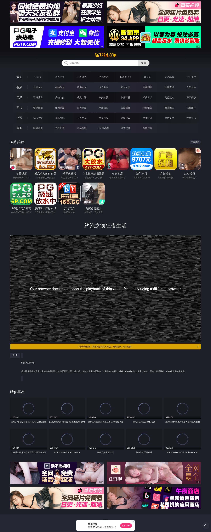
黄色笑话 (169, 117)
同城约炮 (38, 128)
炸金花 (147, 77)
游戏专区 (103, 77)
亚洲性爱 (38, 97)
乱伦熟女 (169, 97)
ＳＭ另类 (191, 87)
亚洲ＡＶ (38, 87)
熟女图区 (169, 107)
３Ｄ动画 (103, 87)
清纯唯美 (147, 107)
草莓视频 (81, 128)
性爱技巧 (191, 117)
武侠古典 (103, 117)
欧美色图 (81, 107)
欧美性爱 (103, 97)
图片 (19, 108)
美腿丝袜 (125, 107)
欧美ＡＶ (81, 87)
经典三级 (147, 97)
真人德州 (59, 77)
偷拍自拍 (59, 97)
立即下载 (126, 525)
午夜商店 (59, 128)
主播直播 (169, 87)
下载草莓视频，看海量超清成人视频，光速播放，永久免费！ (138, 346)
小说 (19, 118)
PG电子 (38, 77)
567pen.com (105, 55)
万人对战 (81, 77)
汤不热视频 (103, 128)
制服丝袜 (125, 97)
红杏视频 (125, 128)
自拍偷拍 (59, 87)
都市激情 (38, 117)
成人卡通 (81, 97)
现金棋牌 (169, 77)
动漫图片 (103, 107)
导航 (19, 128)
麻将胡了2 (125, 77)
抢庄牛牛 (191, 77)
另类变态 (191, 97)
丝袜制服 (147, 87)
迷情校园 (125, 117)
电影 (19, 97)
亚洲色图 (59, 107)
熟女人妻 (125, 87)
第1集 (15, 355)
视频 (19, 87)
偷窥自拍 (38, 107)
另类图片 (191, 107)
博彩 (19, 77)
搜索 (143, 63)
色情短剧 (147, 128)
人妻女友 (81, 117)
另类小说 (147, 117)
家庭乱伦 (59, 117)
